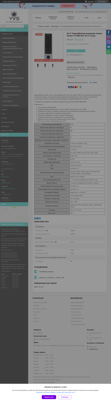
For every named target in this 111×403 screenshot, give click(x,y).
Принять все (49, 397)
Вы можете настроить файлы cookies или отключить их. (54, 392)
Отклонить (65, 397)
